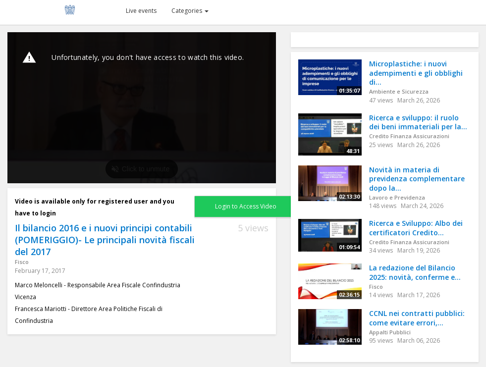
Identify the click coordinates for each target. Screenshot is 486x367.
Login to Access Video (245, 206)
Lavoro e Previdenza (397, 197)
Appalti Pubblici (390, 332)
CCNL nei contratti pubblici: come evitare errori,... (417, 318)
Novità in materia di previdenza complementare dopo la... (417, 179)
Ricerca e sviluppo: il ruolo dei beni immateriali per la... (418, 122)
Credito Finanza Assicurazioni (409, 136)
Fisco (22, 261)
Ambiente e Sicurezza (399, 91)
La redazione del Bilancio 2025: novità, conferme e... (415, 272)
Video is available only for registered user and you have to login (94, 207)
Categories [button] (190, 10)
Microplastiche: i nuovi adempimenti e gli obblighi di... (416, 73)
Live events (141, 10)
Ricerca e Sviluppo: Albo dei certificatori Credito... (416, 227)
